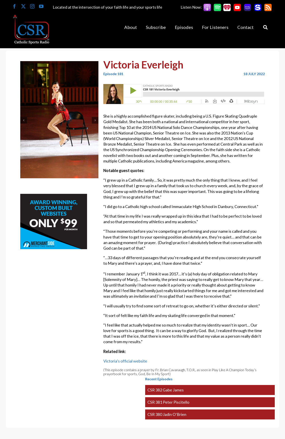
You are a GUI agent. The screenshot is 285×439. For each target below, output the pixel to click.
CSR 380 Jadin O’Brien (166, 414)
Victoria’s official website (125, 361)
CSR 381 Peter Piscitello (168, 402)
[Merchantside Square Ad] (53, 196)
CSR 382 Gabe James (165, 389)
